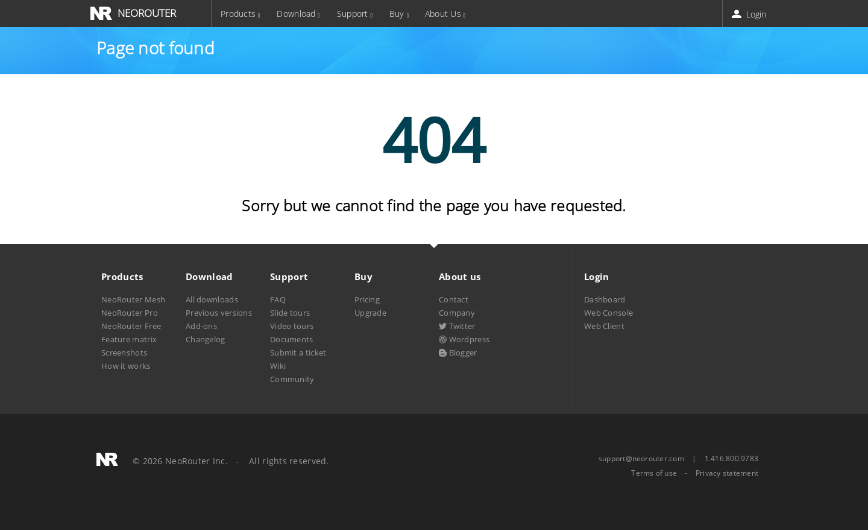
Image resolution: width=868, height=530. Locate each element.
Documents (291, 339)
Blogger (458, 352)
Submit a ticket (298, 352)
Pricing (367, 299)
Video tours (291, 326)
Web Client (604, 326)
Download (296, 13)
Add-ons (201, 326)
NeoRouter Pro (129, 312)
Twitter (457, 326)
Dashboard (605, 299)
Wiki (278, 365)
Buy (396, 13)
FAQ (278, 299)
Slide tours (290, 312)
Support (352, 13)
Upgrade (370, 312)
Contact (453, 299)
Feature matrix (129, 339)
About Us (443, 13)
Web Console (608, 312)
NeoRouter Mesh (133, 299)
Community (292, 379)
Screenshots (124, 352)
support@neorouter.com (641, 458)
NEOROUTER (147, 13)
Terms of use (654, 473)
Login (750, 14)
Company (457, 312)
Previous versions (219, 312)
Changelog (205, 339)
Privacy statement (727, 473)
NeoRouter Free (131, 326)
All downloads (212, 299)
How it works (126, 365)
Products (238, 13)
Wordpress (464, 339)
